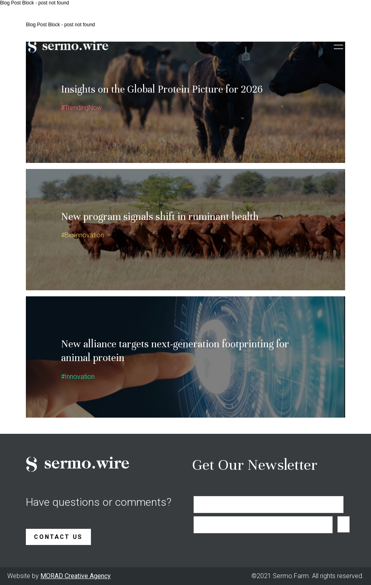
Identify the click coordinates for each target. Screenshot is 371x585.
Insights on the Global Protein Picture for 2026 (162, 89)
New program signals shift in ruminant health (160, 216)
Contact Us (58, 537)
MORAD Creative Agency (75, 576)
